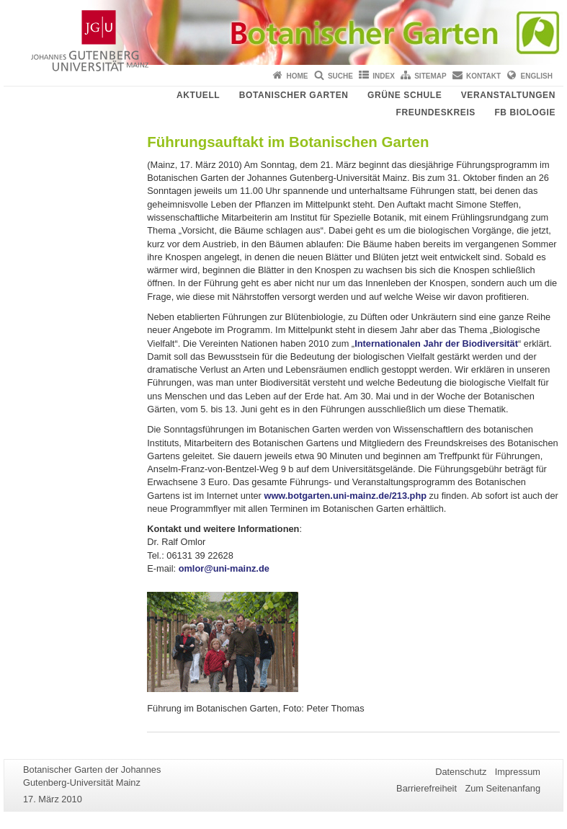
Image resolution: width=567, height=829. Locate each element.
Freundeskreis (435, 112)
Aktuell (198, 95)
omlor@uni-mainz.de (224, 568)
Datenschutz (460, 771)
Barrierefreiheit (426, 788)
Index (383, 76)
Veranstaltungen (508, 95)
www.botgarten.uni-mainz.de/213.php (345, 495)
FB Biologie (524, 112)
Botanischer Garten (294, 95)
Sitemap (430, 76)
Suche (340, 76)
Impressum (517, 771)
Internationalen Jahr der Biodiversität (436, 343)
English (537, 76)
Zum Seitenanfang (502, 788)
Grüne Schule (404, 95)
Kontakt (483, 76)
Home (297, 76)
